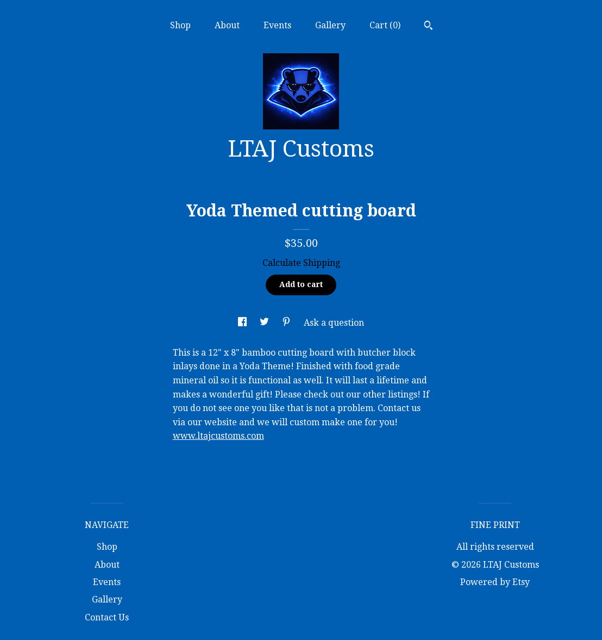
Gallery (330, 25)
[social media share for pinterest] (287, 323)
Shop (180, 25)
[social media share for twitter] (265, 323)
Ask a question (334, 323)
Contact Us (107, 617)
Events (277, 25)
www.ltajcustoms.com (218, 436)
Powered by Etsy (495, 582)
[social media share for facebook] (243, 323)
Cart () (384, 25)
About (227, 25)
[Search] (428, 27)
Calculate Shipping (301, 263)
